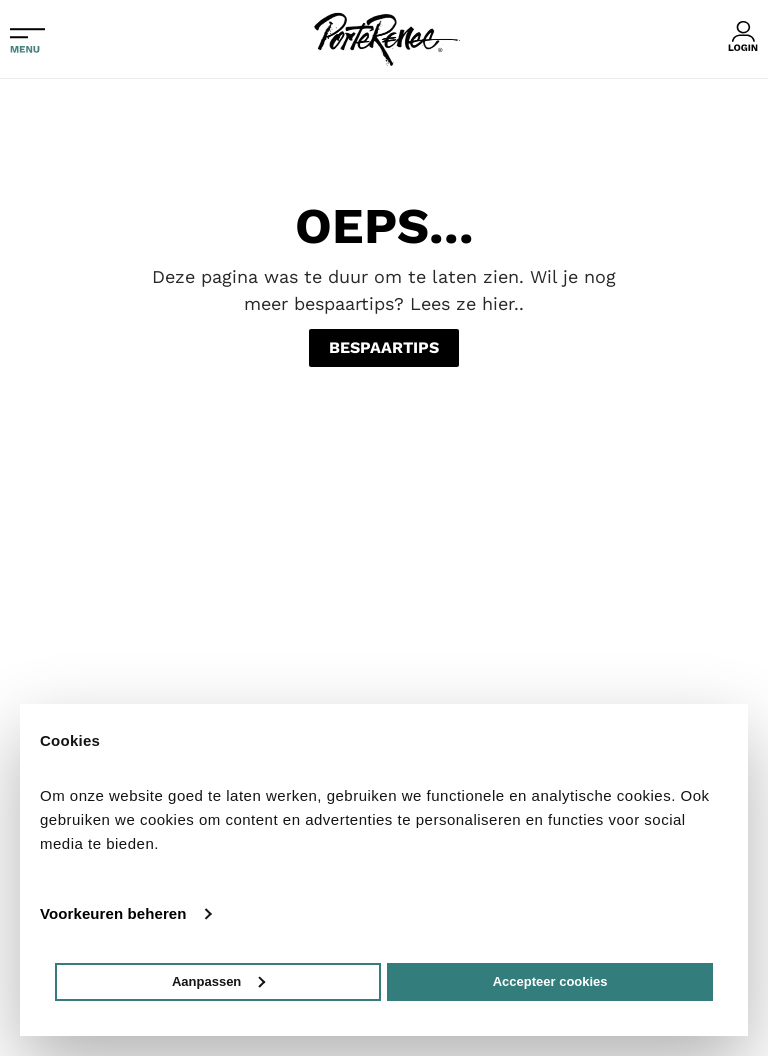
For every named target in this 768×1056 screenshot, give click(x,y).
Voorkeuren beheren (113, 913)
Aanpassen (218, 981)
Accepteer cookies (550, 981)
